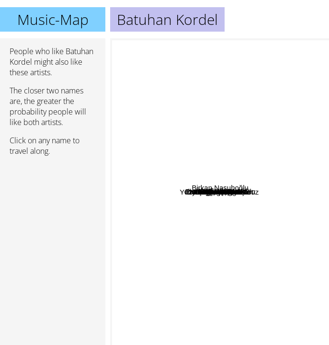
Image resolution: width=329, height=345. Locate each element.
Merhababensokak (190, 220)
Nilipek (253, 224)
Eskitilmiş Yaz (171, 151)
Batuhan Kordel (219, 192)
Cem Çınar (210, 117)
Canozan (214, 305)
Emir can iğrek (209, 258)
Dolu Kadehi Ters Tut (186, 268)
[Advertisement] (53, 214)
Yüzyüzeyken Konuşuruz (183, 279)
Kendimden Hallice (231, 157)
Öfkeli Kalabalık (209, 61)
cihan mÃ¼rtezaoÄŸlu (220, 145)
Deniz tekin (256, 292)
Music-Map (53, 19)
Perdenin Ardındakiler (176, 230)
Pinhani (202, 319)
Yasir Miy (228, 128)
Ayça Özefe (300, 268)
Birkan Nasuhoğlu (286, 164)
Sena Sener (218, 323)
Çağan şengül (214, 203)
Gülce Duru (147, 127)
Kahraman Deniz (254, 172)
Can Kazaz (255, 246)
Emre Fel (198, 73)
